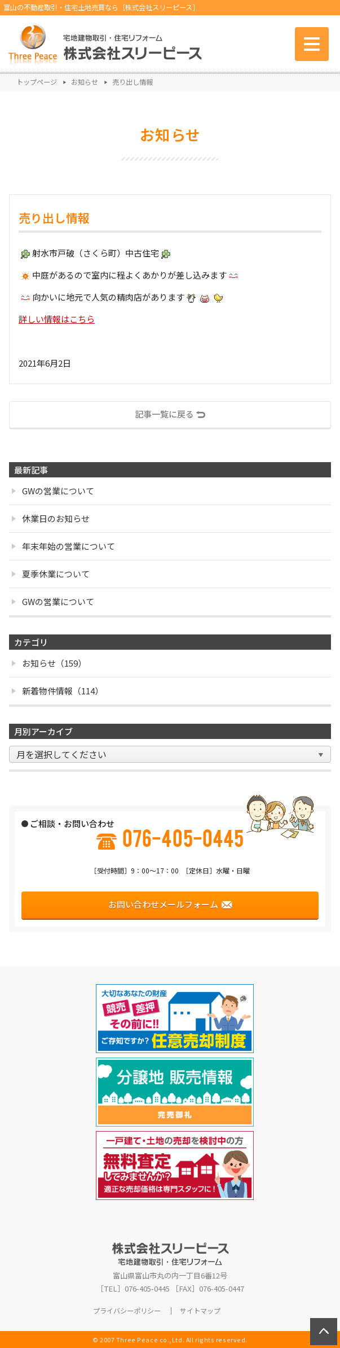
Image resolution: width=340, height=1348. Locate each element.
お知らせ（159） (49, 663)
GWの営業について (53, 491)
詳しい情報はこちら (57, 319)
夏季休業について (51, 574)
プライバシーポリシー (127, 1311)
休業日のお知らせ (51, 518)
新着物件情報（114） (57, 691)
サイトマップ (200, 1311)
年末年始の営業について (63, 546)
